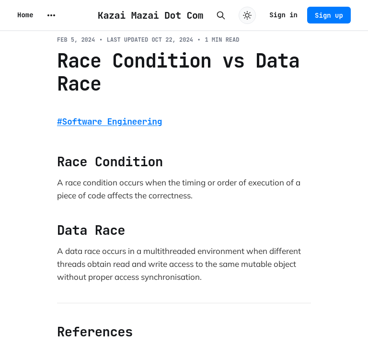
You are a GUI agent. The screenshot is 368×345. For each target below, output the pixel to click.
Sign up (329, 15)
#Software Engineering (109, 121)
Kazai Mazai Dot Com (150, 15)
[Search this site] (221, 15)
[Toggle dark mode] (247, 15)
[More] (51, 15)
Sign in (283, 15)
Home (25, 15)
